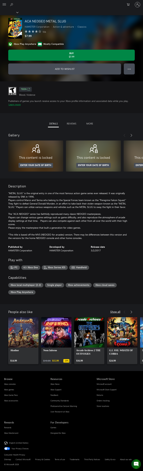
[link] (23, 340)
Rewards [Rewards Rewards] (7, 427)
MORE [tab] (89, 123)
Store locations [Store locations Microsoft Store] (103, 406)
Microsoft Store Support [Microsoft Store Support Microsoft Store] (107, 389)
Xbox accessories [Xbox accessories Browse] (11, 400)
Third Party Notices (92, 459)
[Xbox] (9, 12)
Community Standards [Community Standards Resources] (59, 400)
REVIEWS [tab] (71, 123)
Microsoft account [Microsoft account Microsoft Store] (104, 384)
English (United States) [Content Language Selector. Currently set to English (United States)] (18, 443)
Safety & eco (110, 459)
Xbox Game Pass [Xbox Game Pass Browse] (11, 395)
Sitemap (7, 459)
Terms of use (60, 459)
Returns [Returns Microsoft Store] (100, 395)
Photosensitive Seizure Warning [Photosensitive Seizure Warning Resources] (63, 406)
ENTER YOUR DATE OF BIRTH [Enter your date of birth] (35, 165)
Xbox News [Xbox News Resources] (55, 384)
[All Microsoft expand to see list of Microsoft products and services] (4, 5)
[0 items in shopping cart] (129, 5)
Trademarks (74, 459)
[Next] (131, 135)
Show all (115, 311)
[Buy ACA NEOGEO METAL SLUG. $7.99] (71, 55)
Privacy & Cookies (42, 459)
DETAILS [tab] (53, 123)
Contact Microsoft (23, 459)
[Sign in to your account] (137, 5)
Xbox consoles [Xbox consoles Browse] (10, 384)
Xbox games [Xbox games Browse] (9, 389)
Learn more (15, 104)
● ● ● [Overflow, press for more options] (129, 69)
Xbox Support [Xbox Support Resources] (55, 389)
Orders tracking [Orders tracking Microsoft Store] (103, 400)
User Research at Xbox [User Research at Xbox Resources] (59, 411)
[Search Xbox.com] (12, 4)
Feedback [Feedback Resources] (54, 395)
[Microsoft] (71, 3)
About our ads (126, 459)
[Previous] (124, 135)
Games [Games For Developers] (53, 427)
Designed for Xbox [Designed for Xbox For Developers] (58, 433)
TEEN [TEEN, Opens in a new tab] (25, 89)
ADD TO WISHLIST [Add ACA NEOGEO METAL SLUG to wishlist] (65, 69)
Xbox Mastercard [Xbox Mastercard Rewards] (11, 433)
